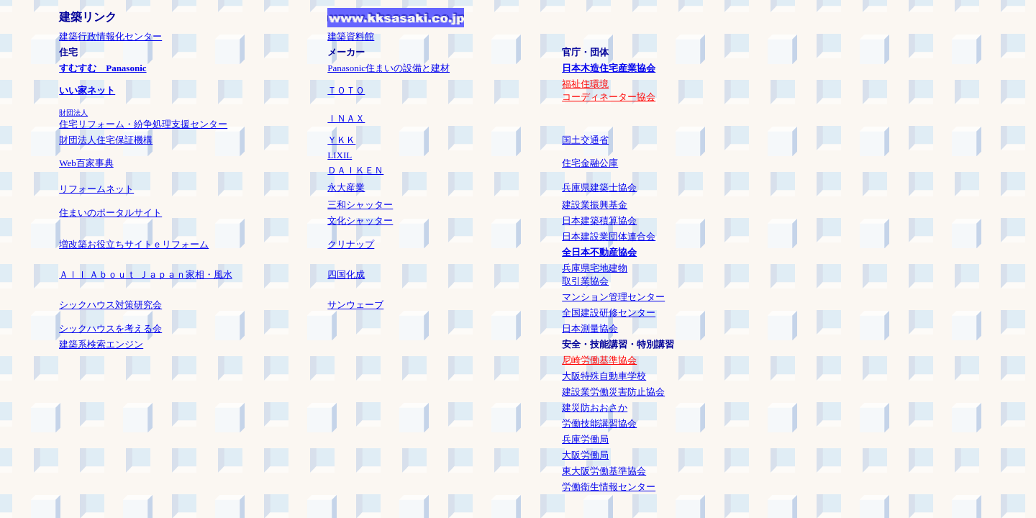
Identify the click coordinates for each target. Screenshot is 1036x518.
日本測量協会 (590, 328)
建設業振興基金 (594, 204)
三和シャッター (360, 204)
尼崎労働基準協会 (599, 360)
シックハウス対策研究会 (110, 304)
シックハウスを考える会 (110, 328)
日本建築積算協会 (599, 220)
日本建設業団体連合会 (608, 236)
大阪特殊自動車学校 (604, 376)
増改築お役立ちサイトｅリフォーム (134, 244)
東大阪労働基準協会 (604, 470)
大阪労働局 (585, 455)
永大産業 (346, 187)
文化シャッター (360, 220)
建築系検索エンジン (101, 344)
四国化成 (346, 274)
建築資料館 (350, 36)
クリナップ (350, 244)
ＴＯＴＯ (346, 90)
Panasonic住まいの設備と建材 (388, 68)
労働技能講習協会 (599, 423)
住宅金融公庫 (590, 163)
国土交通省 (585, 140)
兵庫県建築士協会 (599, 187)
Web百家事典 (86, 163)
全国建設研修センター (608, 312)
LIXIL (339, 155)
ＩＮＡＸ (346, 118)
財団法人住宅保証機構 (106, 140)
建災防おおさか (594, 407)
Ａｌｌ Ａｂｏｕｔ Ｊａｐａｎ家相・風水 (145, 274)
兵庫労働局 (585, 439)
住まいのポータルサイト (110, 212)
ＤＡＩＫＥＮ (355, 170)
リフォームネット (96, 188)
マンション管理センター (613, 296)
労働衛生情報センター (608, 486)
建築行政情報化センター (110, 36)
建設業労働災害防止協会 (613, 391)
